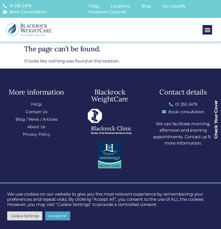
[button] (207, 30)
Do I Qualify (174, 6)
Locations (120, 6)
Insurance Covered (107, 11)
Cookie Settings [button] (25, 215)
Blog (146, 6)
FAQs (94, 6)
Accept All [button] (58, 215)
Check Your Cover (216, 119)
